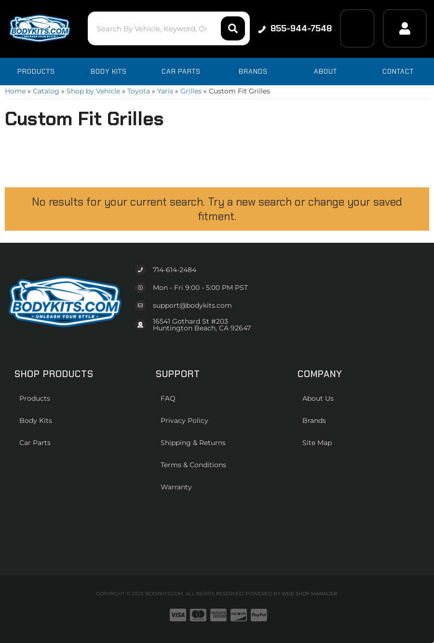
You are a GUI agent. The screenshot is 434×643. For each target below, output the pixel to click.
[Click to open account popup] (405, 28)
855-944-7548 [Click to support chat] (295, 28)
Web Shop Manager (309, 594)
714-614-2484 (174, 269)
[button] (169, 28)
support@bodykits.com (192, 305)
